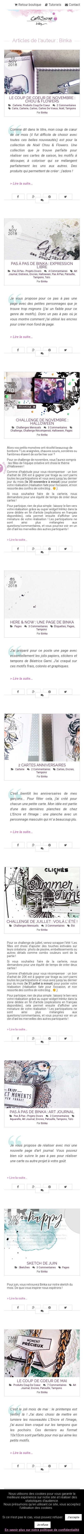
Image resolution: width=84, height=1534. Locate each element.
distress (23, 274)
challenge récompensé (37, 430)
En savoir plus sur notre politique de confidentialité (42, 1530)
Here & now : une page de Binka (42, 622)
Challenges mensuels (28, 427)
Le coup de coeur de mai (42, 1381)
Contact (74, 5)
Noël (61, 108)
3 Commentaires (57, 427)
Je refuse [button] (42, 1524)
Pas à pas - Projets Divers (26, 271)
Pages (18, 626)
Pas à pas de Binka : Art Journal (42, 1112)
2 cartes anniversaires (42, 765)
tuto (47, 277)
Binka (44, 112)
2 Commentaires (66, 105)
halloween (45, 274)
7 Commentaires (56, 1385)
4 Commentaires (57, 271)
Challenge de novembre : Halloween (42, 421)
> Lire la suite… (21, 183)
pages (68, 430)
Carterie (17, 105)
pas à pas (58, 274)
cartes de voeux (48, 108)
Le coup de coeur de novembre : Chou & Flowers (42, 99)
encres (34, 274)
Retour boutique (29, 5)
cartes (33, 108)
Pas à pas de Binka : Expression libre (42, 265)
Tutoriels (55, 5)
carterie (23, 108)
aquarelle (15, 1119)
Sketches (24, 1267)
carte (15, 108)
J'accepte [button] (73, 1517)
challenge (16, 430)
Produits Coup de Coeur (36, 105)
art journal (28, 1119)
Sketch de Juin (42, 1263)
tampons (70, 108)
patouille (70, 274)
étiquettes (60, 626)
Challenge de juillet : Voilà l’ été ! (42, 921)
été (73, 925)
